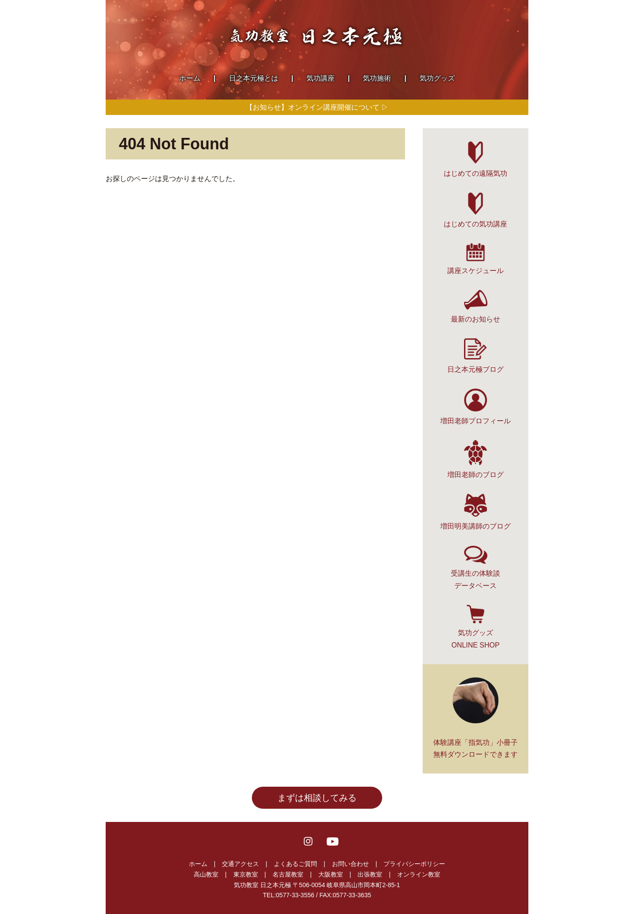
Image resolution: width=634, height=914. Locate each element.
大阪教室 (330, 874)
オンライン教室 (418, 874)
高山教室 (206, 874)
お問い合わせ (350, 863)
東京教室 (245, 874)
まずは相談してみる (317, 798)
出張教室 (370, 874)
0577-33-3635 (352, 895)
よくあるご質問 (295, 863)
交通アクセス (240, 863)
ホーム (198, 863)
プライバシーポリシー (414, 863)
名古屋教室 (288, 874)
